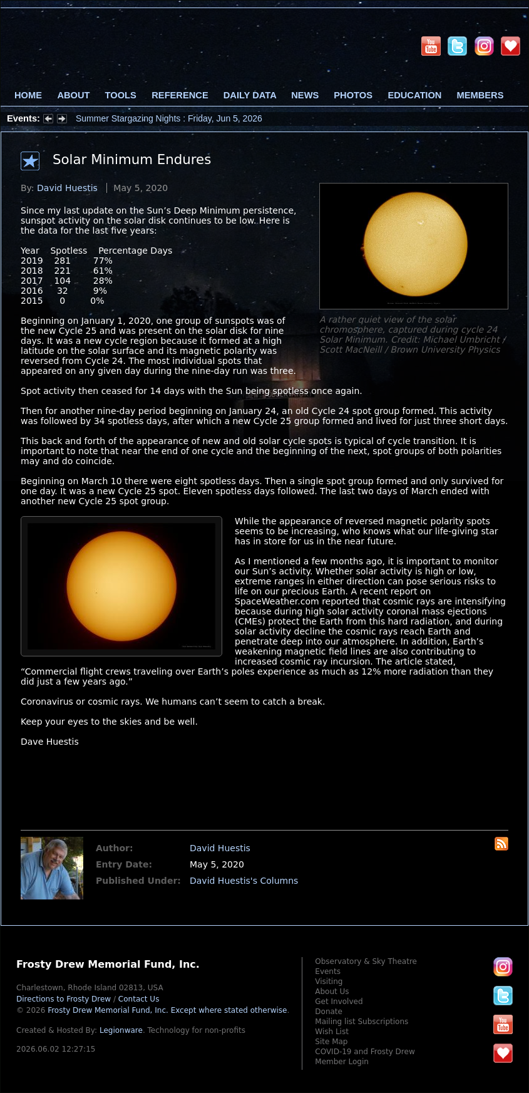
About (73, 95)
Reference (180, 95)
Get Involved (338, 1001)
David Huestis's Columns (244, 881)
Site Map (331, 1041)
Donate (328, 1011)
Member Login (342, 1061)
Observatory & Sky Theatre (366, 961)
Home (28, 95)
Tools (120, 95)
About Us (332, 991)
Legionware (121, 1030)
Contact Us (139, 999)
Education (414, 95)
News (305, 95)
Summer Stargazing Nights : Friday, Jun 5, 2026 (169, 118)
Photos (353, 95)
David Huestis (67, 188)
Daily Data (249, 95)
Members (480, 95)
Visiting (328, 981)
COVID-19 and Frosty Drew (364, 1051)
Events (328, 971)
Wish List (332, 1031)
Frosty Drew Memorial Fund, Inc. (167, 1010)
